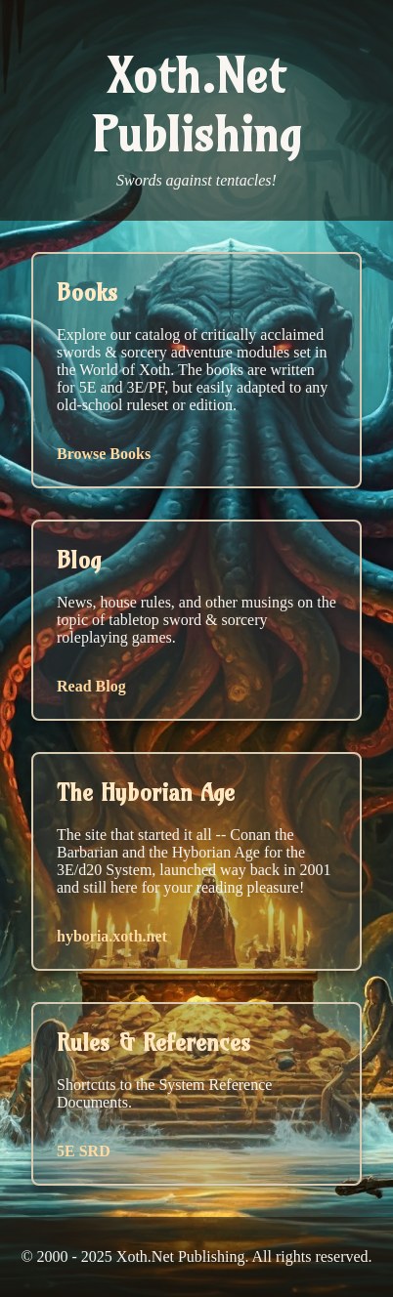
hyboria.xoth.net (112, 936)
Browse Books (104, 453)
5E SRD (83, 1151)
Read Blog (91, 686)
